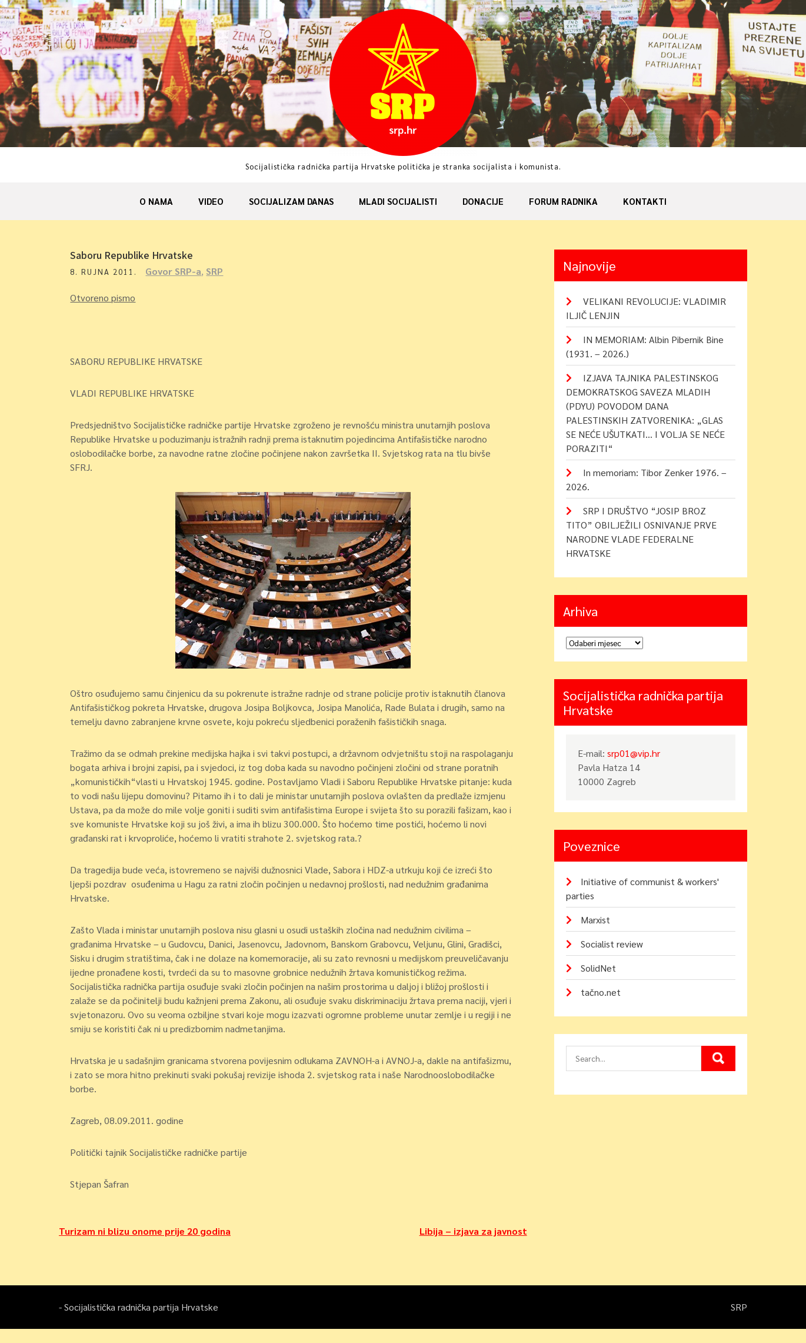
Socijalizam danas (291, 201)
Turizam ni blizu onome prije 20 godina (145, 1245)
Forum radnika (563, 201)
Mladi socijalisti (398, 201)
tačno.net (601, 992)
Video (211, 201)
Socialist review (612, 944)
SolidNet (598, 968)
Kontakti (645, 201)
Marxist (595, 919)
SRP (218, 271)
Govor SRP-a (177, 271)
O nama (156, 201)
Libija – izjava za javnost (473, 1245)
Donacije (483, 201)
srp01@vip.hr (633, 753)
